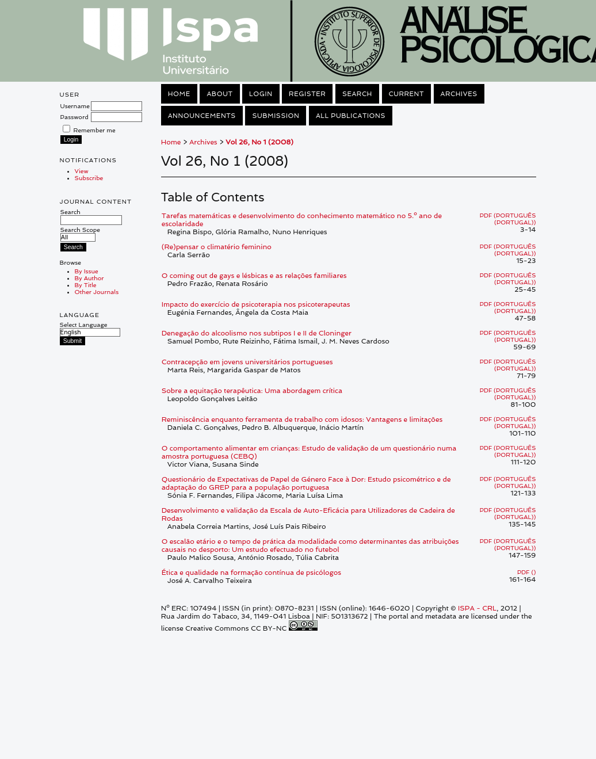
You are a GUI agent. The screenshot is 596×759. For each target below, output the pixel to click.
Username (75, 105)
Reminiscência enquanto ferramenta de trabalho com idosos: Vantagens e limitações (302, 419)
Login (260, 94)
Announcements (202, 116)
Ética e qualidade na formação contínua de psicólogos (251, 573)
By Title (86, 284)
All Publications (350, 116)
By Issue (86, 271)
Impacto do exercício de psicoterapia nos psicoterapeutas (256, 304)
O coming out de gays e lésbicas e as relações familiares (254, 276)
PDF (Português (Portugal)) (508, 219)
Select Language (84, 324)
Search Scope (80, 233)
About (219, 94)
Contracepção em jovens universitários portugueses (247, 362)
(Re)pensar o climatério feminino (217, 247)
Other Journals (97, 291)
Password (74, 116)
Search (91, 215)
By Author (89, 277)
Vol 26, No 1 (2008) (259, 142)
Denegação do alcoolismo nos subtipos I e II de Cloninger (257, 333)
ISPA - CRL (477, 608)
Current (407, 94)
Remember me (95, 130)
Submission (275, 116)
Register (307, 94)
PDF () (526, 572)
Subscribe (89, 177)
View (82, 170)
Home (179, 94)
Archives (459, 94)
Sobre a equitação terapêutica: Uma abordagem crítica (252, 391)
